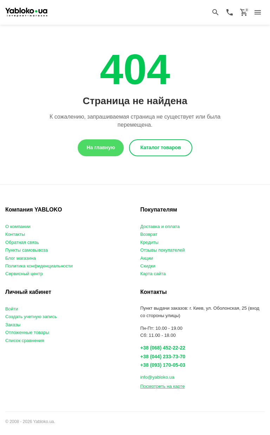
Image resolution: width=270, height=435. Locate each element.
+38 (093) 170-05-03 (162, 365)
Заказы (12, 324)
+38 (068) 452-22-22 (162, 348)
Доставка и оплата (160, 226)
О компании (18, 226)
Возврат (149, 234)
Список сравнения (24, 340)
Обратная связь (22, 242)
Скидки (147, 266)
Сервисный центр (24, 273)
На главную (100, 147)
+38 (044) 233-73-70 (162, 356)
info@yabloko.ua (157, 377)
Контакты (15, 234)
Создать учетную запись (31, 316)
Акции (146, 258)
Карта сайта (153, 273)
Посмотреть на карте (162, 386)
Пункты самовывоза (26, 250)
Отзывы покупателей (162, 250)
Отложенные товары (27, 332)
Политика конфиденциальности (39, 266)
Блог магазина (20, 258)
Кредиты (149, 242)
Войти (11, 308)
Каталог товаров (160, 147)
